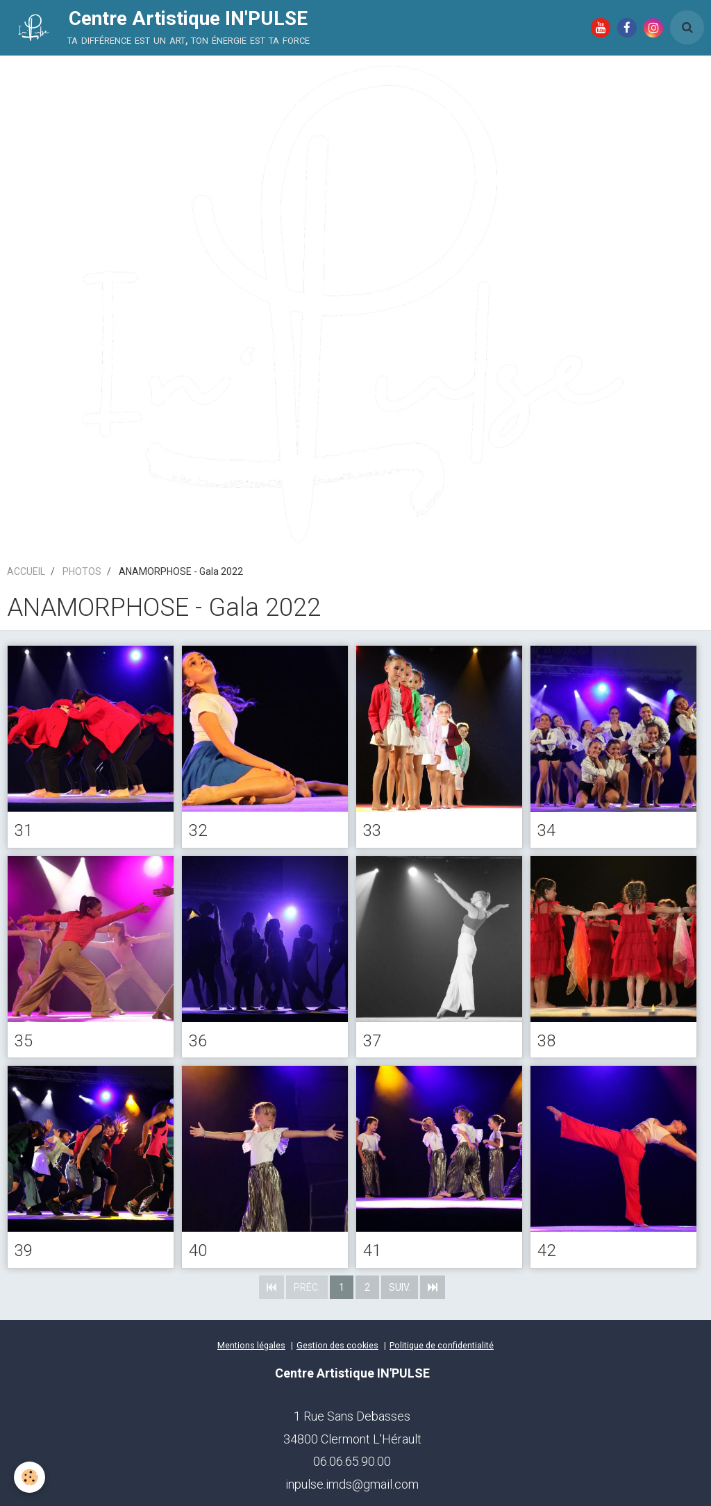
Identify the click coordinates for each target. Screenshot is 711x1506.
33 (372, 830)
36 (198, 1040)
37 (372, 1040)
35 (24, 1040)
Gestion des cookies (337, 1345)
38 (546, 1040)
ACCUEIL (26, 571)
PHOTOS (81, 571)
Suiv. (399, 1287)
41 (372, 1250)
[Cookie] (29, 1477)
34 (546, 830)
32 (198, 830)
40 (198, 1250)
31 (24, 830)
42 (546, 1250)
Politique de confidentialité (442, 1345)
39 (24, 1250)
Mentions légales (251, 1345)
